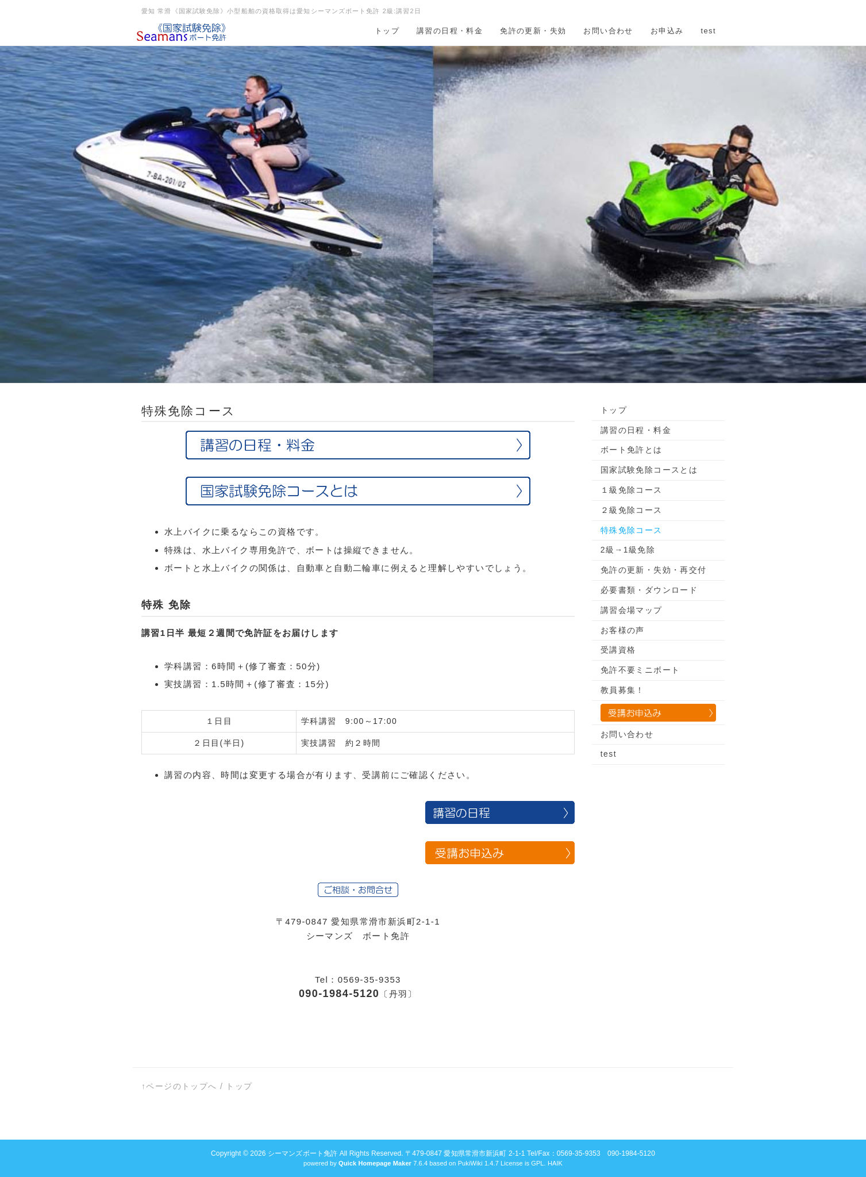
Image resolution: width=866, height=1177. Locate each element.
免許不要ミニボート (640, 669)
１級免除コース (632, 489)
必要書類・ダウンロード (649, 590)
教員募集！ (623, 690)
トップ (387, 30)
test (708, 30)
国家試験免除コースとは (649, 469)
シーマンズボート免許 (302, 1153)
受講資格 (618, 649)
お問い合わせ (608, 30)
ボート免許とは (632, 449)
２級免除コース (632, 510)
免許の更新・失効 (533, 30)
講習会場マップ (632, 610)
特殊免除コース (632, 530)
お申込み (667, 30)
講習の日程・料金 (450, 30)
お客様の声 (623, 630)
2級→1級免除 (628, 549)
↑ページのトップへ (179, 1086)
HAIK (555, 1163)
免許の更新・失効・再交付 (654, 569)
